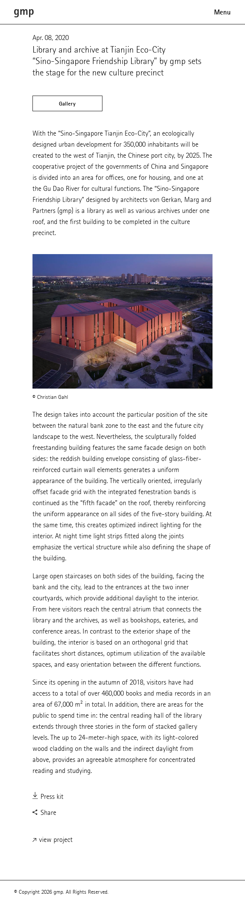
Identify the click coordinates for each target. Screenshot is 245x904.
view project (52, 840)
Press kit (47, 797)
